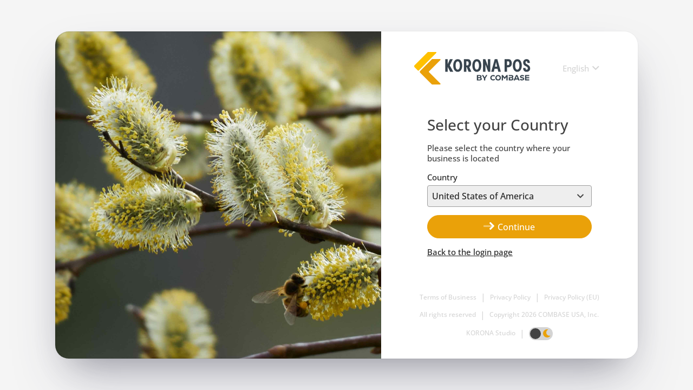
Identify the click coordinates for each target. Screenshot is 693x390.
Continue (509, 226)
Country (442, 177)
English (576, 68)
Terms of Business (448, 297)
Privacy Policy (510, 297)
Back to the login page (470, 252)
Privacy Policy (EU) (571, 297)
